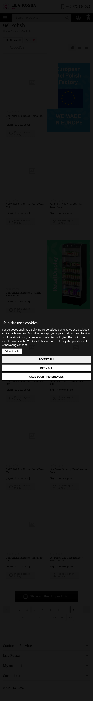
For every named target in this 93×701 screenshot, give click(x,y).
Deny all (46, 368)
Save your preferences (46, 376)
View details (12, 351)
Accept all (47, 359)
